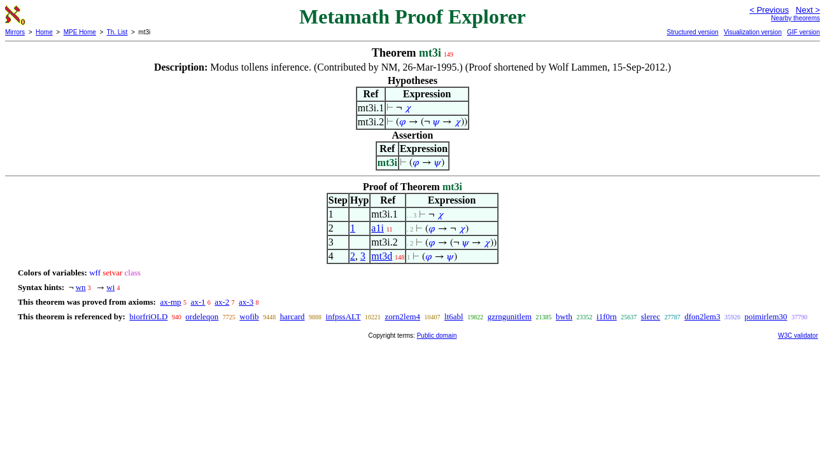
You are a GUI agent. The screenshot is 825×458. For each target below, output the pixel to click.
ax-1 (197, 302)
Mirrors (15, 32)
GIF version (803, 32)
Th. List (117, 32)
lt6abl (453, 316)
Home (44, 32)
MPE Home (80, 32)
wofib (248, 316)
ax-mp (170, 302)
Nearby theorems (795, 18)
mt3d (381, 256)
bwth (564, 316)
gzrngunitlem (510, 316)
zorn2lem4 (403, 316)
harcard (292, 316)
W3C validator (798, 335)
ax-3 (246, 302)
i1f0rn (606, 316)
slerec (650, 316)
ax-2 (222, 302)
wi (110, 287)
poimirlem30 (765, 316)
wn (81, 287)
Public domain (437, 335)
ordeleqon (201, 316)
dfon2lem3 (702, 316)
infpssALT (343, 316)
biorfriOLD (148, 316)
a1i (377, 228)
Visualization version (753, 32)
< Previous (769, 10)
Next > (808, 10)
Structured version (692, 32)
